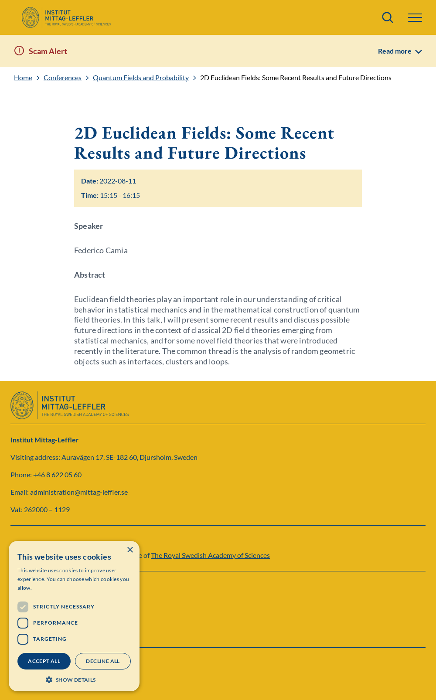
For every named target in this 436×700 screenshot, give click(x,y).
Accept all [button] (44, 661)
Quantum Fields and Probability (141, 77)
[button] (415, 18)
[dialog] (74, 616)
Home (23, 77)
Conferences (63, 77)
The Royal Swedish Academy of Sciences (210, 555)
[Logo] (66, 17)
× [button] (129, 550)
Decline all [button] (102, 661)
